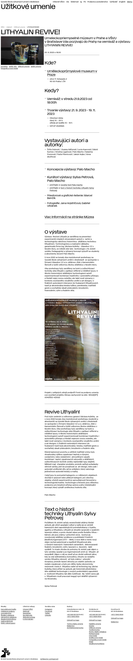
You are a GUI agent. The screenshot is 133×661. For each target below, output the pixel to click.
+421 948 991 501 (95, 614)
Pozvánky (4, 66)
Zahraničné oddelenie (9, 617)
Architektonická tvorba (75, 628)
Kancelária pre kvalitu (8, 609)
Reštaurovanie (94, 634)
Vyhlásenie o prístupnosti (49, 659)
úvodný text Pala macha (71, 185)
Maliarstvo (70, 626)
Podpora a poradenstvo (97, 2)
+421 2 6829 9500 (95, 616)
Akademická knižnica (8, 619)
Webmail (75, 2)
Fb (85, 2)
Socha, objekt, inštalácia (97, 632)
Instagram (48, 609)
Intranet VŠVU (59, 2)
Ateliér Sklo (13, 66)
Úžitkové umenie (19, 27)
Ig (81, 2)
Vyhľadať (113, 2)
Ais (67, 2)
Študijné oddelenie (7, 615)
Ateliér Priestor (36, 66)
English (122, 2)
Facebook (48, 611)
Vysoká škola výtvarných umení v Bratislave (20, 2)
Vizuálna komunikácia (96, 643)
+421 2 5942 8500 (73, 616)
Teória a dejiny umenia (75, 624)
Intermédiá (93, 636)
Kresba (91, 626)
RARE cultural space (8, 623)
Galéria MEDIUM (7, 621)
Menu (129, 2)
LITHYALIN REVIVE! (33, 27)
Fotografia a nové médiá (9, 68)
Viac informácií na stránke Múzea (69, 217)
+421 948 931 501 (73, 614)
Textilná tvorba (94, 630)
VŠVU (2, 27)
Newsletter (27, 613)
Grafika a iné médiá (96, 638)
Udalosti (9, 27)
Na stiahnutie (27, 615)
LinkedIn (48, 615)
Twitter (47, 613)
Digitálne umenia (95, 624)
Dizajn (91, 642)
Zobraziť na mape (73, 620)
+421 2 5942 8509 (117, 614)
